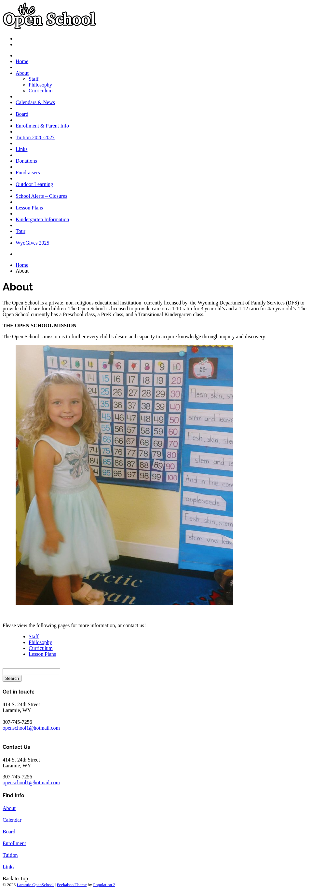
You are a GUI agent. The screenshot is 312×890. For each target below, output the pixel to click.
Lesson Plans (29, 207)
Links (21, 149)
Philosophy (40, 85)
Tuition (10, 855)
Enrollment (14, 843)
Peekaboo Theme (72, 884)
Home (22, 61)
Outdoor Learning (34, 184)
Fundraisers (28, 172)
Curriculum (41, 90)
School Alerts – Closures (41, 196)
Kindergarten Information (42, 219)
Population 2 (104, 884)
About (22, 73)
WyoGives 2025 (32, 243)
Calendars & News (35, 102)
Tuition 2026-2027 (35, 137)
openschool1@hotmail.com (31, 728)
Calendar (12, 820)
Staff (34, 79)
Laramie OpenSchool (35, 884)
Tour (20, 231)
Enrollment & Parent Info (42, 125)
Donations (26, 161)
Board (22, 114)
